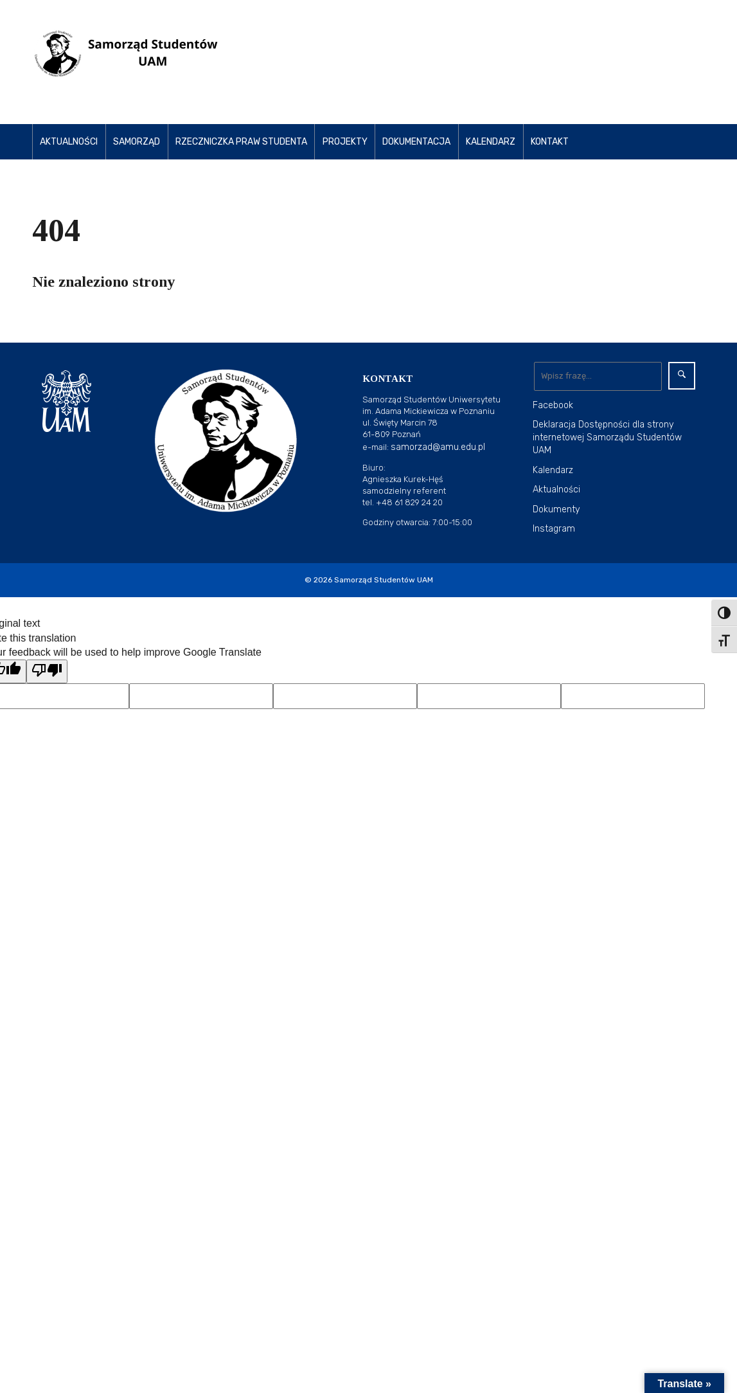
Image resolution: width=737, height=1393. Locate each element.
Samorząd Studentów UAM (383, 579)
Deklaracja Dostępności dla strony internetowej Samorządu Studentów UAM (607, 437)
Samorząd (136, 141)
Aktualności (69, 141)
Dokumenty (556, 509)
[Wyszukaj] (598, 376)
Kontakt (550, 141)
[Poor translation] (46, 671)
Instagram (554, 528)
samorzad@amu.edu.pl (438, 447)
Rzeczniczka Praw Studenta (241, 141)
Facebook (553, 405)
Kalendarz (490, 141)
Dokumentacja (416, 141)
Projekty (345, 141)
